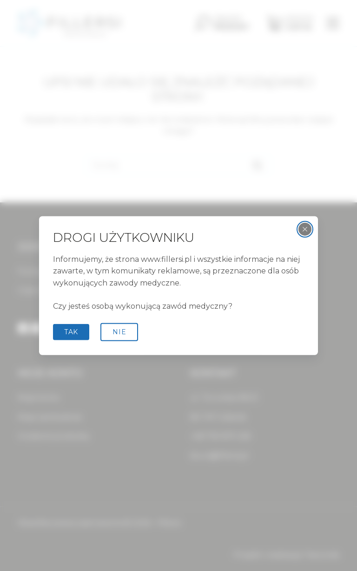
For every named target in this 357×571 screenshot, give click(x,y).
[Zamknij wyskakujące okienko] (304, 229)
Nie (119, 332)
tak (71, 332)
